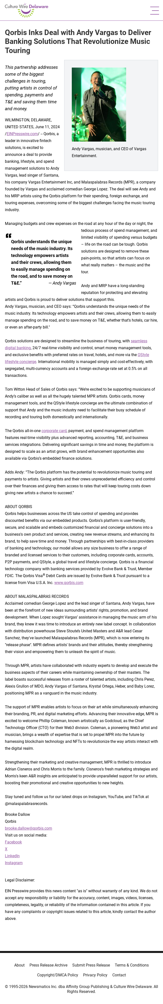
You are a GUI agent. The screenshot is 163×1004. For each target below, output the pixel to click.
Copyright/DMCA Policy (57, 975)
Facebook (13, 842)
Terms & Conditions (132, 965)
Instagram (14, 862)
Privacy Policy (95, 975)
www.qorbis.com (68, 582)
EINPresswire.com (22, 133)
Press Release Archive (48, 965)
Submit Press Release (91, 965)
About (19, 965)
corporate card (54, 430)
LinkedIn (12, 856)
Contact (119, 975)
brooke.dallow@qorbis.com (28, 828)
